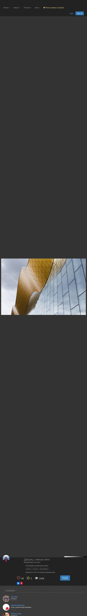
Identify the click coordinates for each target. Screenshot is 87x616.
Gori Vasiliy (14, 596)
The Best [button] (27, 7)
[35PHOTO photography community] (12, 3)
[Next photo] (85, 278)
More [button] (37, 7)
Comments (10, 591)
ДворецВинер (44, 569)
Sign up (79, 13)
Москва (29, 569)
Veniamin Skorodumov (17, 605)
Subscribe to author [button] (65, 577)
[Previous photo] (2, 278)
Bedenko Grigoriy (16, 613)
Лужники (35, 569)
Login (71, 13)
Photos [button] (6, 7)
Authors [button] (16, 7)
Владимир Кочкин (32, 562)
